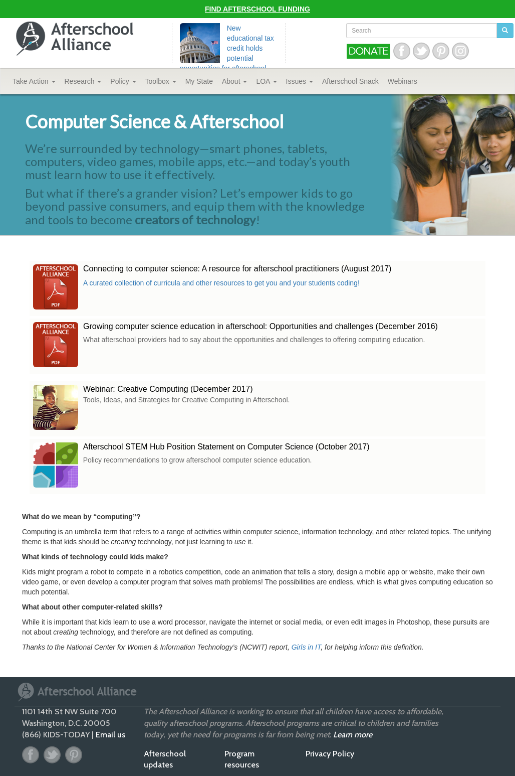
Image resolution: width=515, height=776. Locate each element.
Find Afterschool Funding (257, 9)
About (234, 81)
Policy (123, 81)
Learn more (352, 734)
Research (83, 81)
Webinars (402, 81)
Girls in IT (306, 647)
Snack (350, 81)
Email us (110, 734)
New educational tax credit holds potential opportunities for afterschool (227, 48)
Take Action (34, 81)
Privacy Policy (330, 753)
